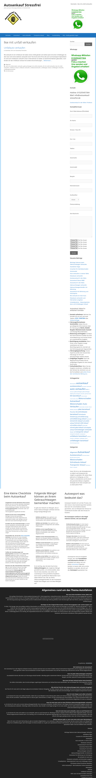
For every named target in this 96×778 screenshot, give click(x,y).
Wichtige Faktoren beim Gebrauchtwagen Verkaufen (78, 728)
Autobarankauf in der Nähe (78, 274)
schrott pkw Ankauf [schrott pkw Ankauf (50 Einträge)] (76, 423)
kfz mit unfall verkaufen (49, 66)
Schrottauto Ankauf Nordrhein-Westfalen (81, 759)
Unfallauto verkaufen (14, 47)
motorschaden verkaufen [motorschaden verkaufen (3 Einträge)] (84, 402)
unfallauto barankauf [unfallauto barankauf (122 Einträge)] (78, 432)
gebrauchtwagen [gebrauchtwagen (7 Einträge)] (78, 387)
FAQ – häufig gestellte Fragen (70, 35)
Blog (48, 35)
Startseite (73, 4)
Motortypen (89, 763)
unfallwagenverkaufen (9, 69)
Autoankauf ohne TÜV (86, 771)
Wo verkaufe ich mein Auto (78, 291)
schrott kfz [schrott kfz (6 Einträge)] (89, 414)
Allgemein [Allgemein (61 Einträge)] (73, 448)
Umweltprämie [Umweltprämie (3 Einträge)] (82, 429)
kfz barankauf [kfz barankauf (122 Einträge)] (75, 391)
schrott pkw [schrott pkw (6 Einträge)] (84, 421)
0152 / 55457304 (80, 314)
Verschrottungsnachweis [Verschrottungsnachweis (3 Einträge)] (74, 438)
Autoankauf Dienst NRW (77, 276)
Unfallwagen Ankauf (86, 773)
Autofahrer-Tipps (75, 262)
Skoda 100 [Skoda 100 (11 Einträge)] (72, 428)
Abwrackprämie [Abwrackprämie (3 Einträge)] (73, 379)
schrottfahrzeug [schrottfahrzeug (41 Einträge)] (83, 412)
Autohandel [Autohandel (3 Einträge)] (89, 382)
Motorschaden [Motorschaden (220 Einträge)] (76, 455)
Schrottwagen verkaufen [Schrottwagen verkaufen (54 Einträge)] (83, 425)
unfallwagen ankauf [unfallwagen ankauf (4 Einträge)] (83, 434)
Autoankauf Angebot (79, 700)
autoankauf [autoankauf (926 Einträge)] (82, 378)
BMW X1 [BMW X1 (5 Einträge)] (87, 385)
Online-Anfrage (74, 316)
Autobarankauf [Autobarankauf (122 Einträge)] (76, 451)
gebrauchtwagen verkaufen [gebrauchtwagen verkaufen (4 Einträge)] (78, 389)
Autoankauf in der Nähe (77, 278)
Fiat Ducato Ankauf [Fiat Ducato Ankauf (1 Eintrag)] (85, 451)
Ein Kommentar (9, 71)
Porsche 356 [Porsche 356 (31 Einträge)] (74, 408)
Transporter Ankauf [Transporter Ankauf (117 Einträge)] (77, 461)
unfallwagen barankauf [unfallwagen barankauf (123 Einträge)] (79, 436)
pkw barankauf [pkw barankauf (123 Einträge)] (84, 405)
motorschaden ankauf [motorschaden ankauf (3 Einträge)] (74, 394)
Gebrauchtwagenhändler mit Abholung (81, 749)
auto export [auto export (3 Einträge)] (84, 382)
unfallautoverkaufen (35, 67)
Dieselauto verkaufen (76, 271)
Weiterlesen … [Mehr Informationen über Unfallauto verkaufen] (48, 60)
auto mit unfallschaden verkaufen (14, 66)
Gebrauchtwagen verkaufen (78, 281)
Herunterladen (89, 659)
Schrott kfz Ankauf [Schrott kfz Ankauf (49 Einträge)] (76, 417)
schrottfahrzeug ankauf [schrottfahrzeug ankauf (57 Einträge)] (78, 415)
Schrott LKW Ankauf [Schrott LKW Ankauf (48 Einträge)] (81, 419)
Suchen (72, 41)
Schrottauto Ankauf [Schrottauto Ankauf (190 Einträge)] (78, 458)
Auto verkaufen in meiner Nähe (79, 269)
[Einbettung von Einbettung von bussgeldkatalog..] (48, 634)
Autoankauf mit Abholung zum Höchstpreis (80, 751)
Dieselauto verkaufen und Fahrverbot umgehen (79, 755)
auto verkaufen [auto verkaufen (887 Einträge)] (78, 384)
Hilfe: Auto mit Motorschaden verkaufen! (81, 769)
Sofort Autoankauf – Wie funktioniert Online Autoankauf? (77, 761)
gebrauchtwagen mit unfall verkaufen (32, 66)
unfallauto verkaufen (24, 67)
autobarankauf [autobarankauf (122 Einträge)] (76, 382)
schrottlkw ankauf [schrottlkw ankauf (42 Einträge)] (76, 421)
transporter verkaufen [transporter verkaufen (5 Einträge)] (74, 430)
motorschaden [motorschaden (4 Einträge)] (84, 391)
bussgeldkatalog (81, 659)
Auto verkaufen (27, 35)
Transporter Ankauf (39, 35)
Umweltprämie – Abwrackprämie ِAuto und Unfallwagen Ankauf (75, 757)
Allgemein (8, 64)
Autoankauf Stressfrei (22, 5)
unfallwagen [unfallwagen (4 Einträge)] (76, 434)
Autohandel (73, 267)
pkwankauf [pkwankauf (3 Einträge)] (76, 405)
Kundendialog (56, 35)
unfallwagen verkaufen (58, 67)
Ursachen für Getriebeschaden (79, 265)
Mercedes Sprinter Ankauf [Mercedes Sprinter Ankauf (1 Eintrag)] (75, 453)
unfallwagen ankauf (46, 67)
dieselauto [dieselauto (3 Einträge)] (72, 387)
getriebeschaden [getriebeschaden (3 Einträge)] (88, 389)
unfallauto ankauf (14, 67)
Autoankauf (17, 35)
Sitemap (90, 724)
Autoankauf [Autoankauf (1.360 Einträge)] (84, 447)
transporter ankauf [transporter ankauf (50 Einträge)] (82, 428)
